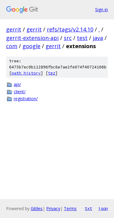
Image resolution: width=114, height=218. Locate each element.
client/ (20, 91)
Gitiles (37, 208)
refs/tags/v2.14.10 (70, 29)
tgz (51, 73)
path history (26, 73)
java (98, 37)
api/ (17, 84)
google (31, 46)
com (11, 46)
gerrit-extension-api (32, 37)
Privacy (53, 208)
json (103, 208)
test (82, 37)
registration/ (26, 98)
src (68, 37)
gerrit (13, 29)
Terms (70, 208)
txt (88, 208)
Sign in (101, 9)
